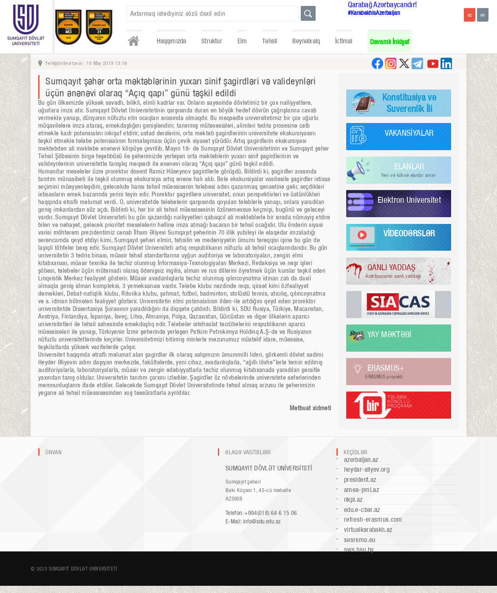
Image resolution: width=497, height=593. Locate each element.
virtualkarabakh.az (368, 530)
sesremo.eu (360, 540)
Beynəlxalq (306, 41)
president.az (360, 480)
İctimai (343, 41)
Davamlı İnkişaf (389, 42)
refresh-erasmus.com (373, 519)
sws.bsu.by (359, 549)
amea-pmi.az (361, 490)
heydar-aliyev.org (367, 469)
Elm (242, 41)
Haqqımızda (171, 41)
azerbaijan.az (361, 460)
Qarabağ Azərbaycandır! (383, 4)
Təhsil (269, 41)
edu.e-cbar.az (362, 510)
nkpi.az (353, 499)
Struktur (211, 41)
